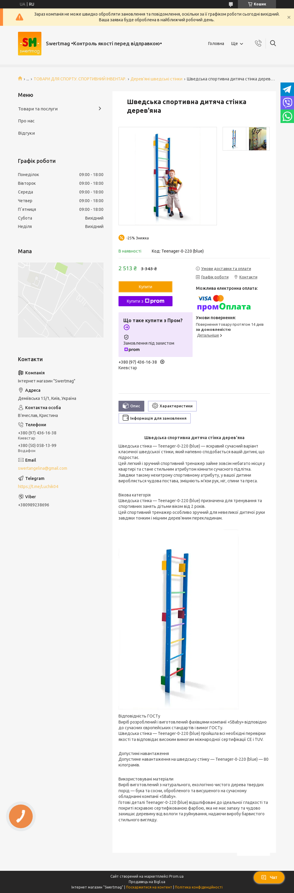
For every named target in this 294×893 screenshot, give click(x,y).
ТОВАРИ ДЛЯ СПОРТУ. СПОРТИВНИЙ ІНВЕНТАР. (80, 78)
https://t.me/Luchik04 (38, 486)
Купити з (145, 301)
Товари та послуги (38, 108)
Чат (269, 877)
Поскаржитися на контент (149, 887)
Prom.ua (176, 876)
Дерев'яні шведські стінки (156, 78)
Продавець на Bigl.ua (147, 882)
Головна (216, 43)
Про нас (26, 120)
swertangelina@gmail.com (42, 468)
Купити (145, 286)
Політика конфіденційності (199, 887)
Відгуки (26, 133)
